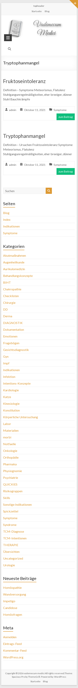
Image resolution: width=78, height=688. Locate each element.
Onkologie (10, 450)
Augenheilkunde (13, 262)
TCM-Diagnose (13, 531)
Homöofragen (12, 614)
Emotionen (10, 336)
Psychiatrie (10, 477)
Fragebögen (11, 343)
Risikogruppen (12, 491)
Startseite (37, 11)
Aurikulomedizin (14, 269)
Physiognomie (12, 471)
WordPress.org (13, 657)
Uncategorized (13, 558)
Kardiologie (11, 390)
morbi (7, 437)
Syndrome (9, 524)
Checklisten (11, 296)
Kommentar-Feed (15, 650)
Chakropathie (12, 289)
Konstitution (11, 410)
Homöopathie (12, 587)
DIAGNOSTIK (13, 323)
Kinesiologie (11, 403)
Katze (7, 397)
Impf (6, 363)
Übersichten (11, 551)
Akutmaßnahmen (14, 255)
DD (5, 309)
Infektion (9, 376)
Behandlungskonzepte (18, 275)
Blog (47, 11)
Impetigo (9, 601)
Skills (6, 498)
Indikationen (11, 226)
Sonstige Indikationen (17, 504)
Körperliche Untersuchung (20, 417)
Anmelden (9, 637)
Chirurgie (9, 302)
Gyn (6, 356)
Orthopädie (11, 457)
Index (6, 219)
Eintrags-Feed (12, 644)
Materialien (11, 430)
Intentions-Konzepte (17, 383)
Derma (7, 316)
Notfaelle (9, 444)
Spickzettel (10, 511)
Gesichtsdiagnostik (16, 349)
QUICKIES (10, 484)
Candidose (10, 608)
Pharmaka (10, 464)
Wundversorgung (14, 594)
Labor (7, 424)
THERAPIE (10, 545)
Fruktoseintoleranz (24, 81)
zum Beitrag (65, 116)
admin (12, 110)
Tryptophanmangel (24, 136)
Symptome (60, 110)
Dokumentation (13, 329)
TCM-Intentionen (15, 538)
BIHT (7, 282)
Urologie (9, 565)
